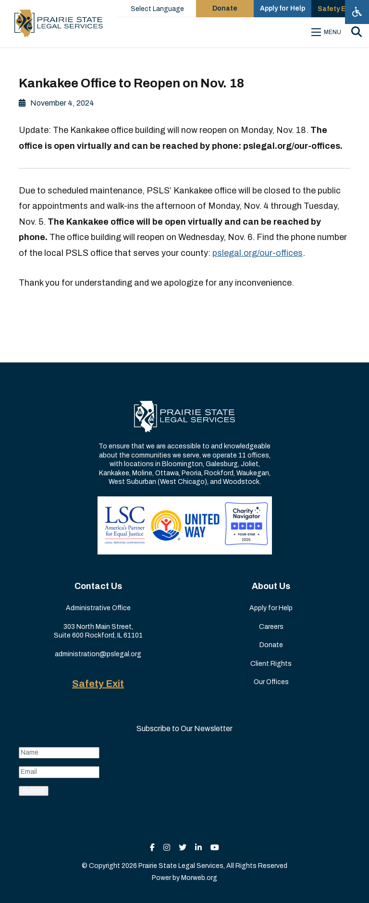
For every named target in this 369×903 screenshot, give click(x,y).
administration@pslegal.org (98, 654)
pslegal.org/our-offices (257, 253)
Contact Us (98, 586)
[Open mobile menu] (327, 32)
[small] (152, 847)
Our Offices (271, 682)
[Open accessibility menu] (357, 12)
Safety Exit (98, 683)
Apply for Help (271, 608)
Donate (271, 645)
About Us (271, 586)
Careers (271, 626)
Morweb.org (199, 877)
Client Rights (271, 663)
